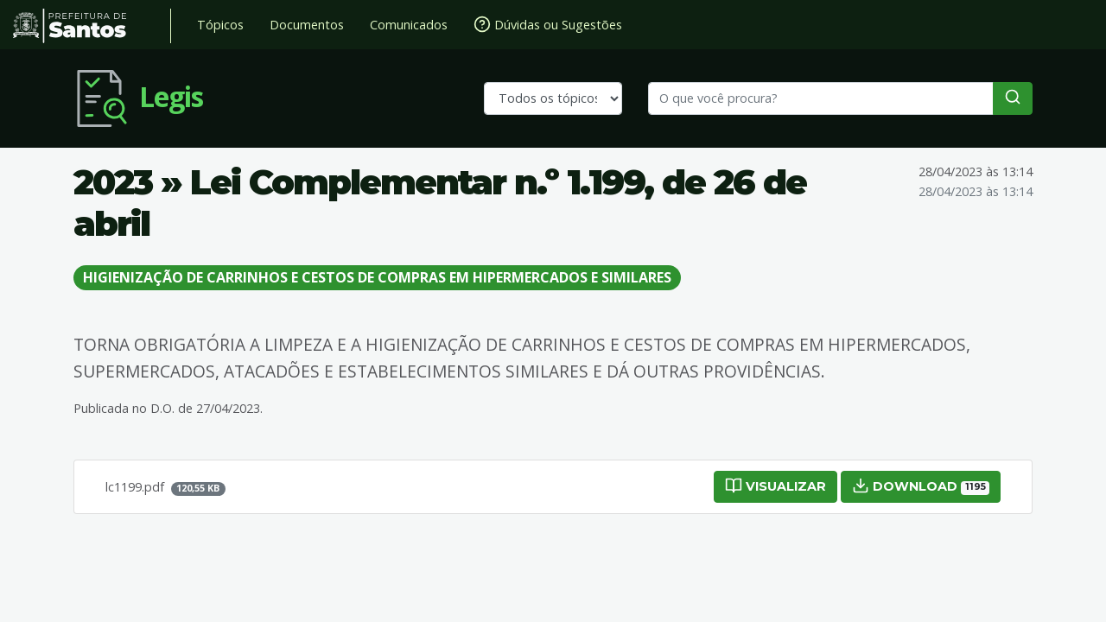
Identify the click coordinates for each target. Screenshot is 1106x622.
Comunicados (409, 24)
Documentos (307, 24)
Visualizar (775, 485)
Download (920, 485)
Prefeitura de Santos (92, 26)
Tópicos (220, 24)
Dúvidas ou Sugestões (548, 24)
